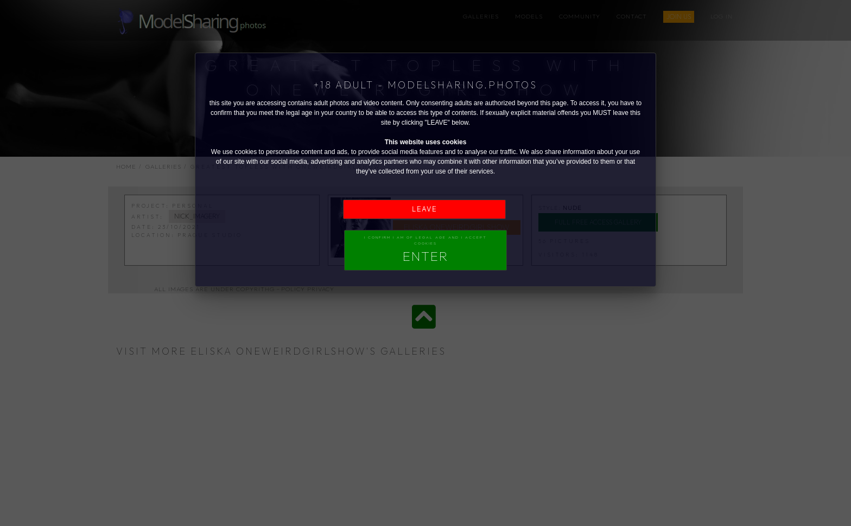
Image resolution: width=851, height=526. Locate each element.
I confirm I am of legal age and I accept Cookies (425, 249)
